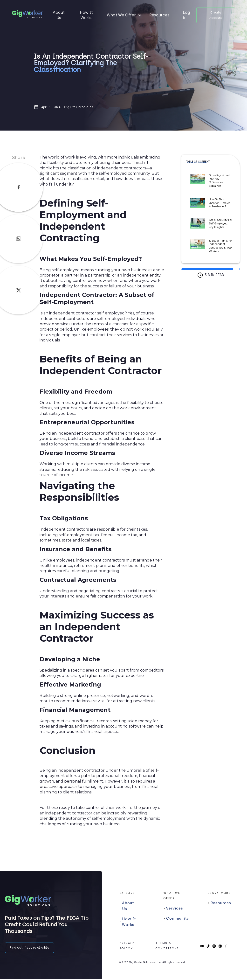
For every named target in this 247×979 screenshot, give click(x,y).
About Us (59, 15)
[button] (124, 15)
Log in (186, 15)
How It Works (86, 15)
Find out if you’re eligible (29, 947)
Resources (159, 15)
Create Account (215, 15)
